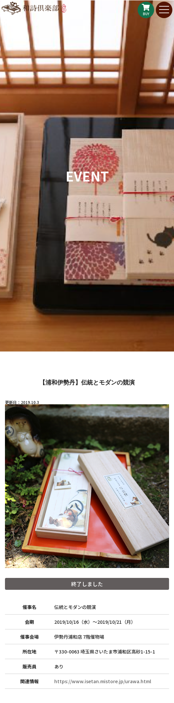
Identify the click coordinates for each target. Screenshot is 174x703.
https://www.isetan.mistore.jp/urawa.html (102, 681)
